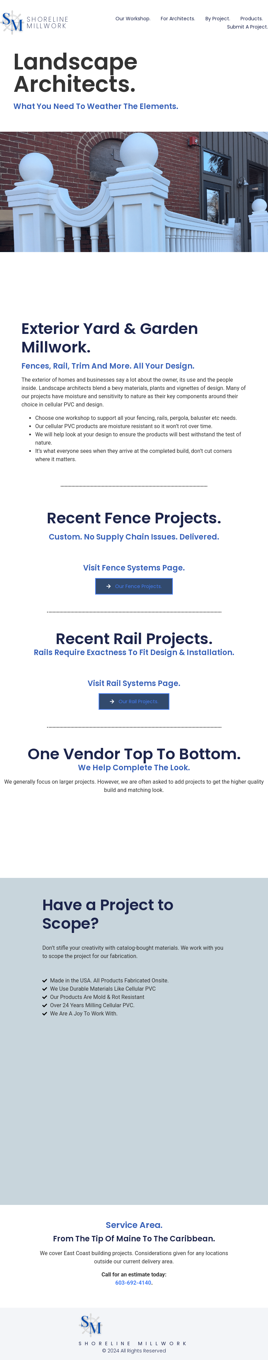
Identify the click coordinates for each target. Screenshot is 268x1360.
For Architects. (178, 18)
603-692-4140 (133, 1283)
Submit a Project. (247, 26)
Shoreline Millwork (48, 23)
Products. (252, 18)
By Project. (217, 18)
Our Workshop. (132, 18)
